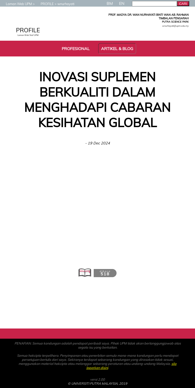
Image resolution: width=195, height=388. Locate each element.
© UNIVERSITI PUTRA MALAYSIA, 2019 (97, 383)
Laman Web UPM (16, 4)
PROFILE (45, 4)
